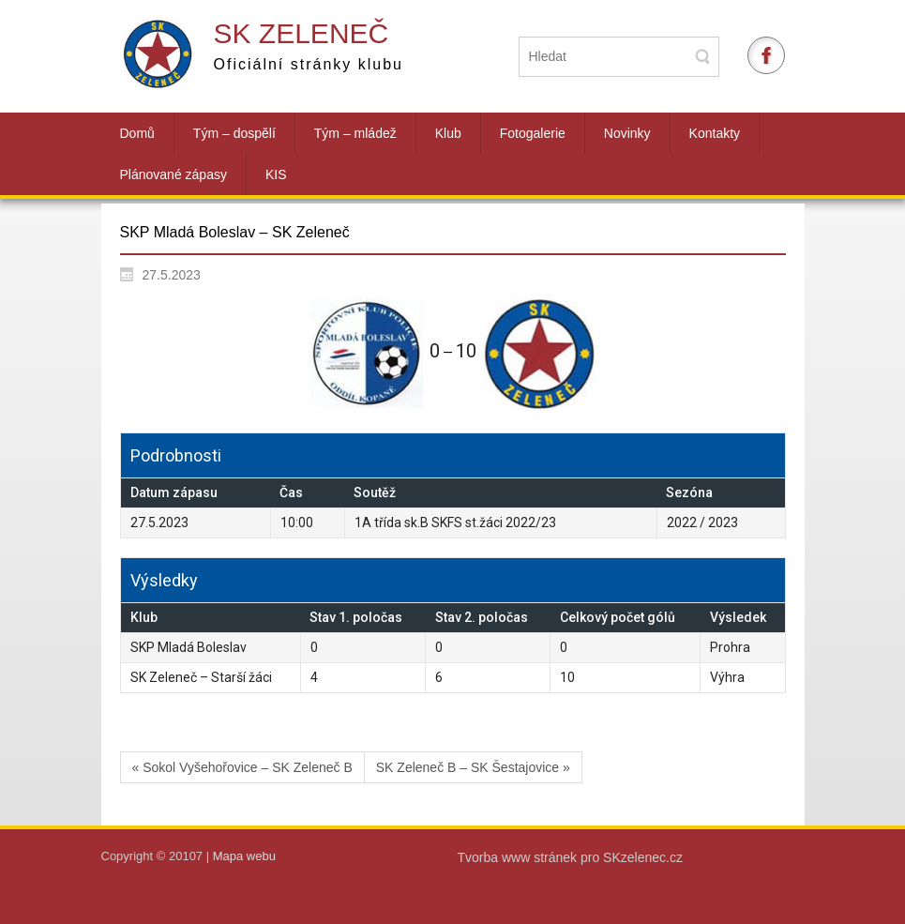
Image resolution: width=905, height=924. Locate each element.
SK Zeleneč (301, 33)
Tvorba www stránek (519, 857)
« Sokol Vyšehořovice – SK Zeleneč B (242, 767)
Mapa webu (244, 856)
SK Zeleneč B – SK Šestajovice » (473, 767)
